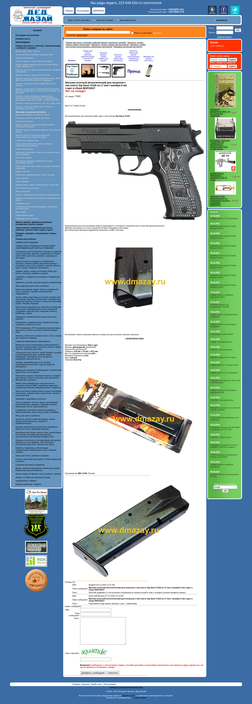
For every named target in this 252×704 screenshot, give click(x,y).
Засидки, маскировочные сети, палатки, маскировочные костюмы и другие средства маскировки (35, 364)
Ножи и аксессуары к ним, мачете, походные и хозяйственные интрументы (34, 145)
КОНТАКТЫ (98, 11)
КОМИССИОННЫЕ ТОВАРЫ (28, 484)
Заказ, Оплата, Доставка (79, 20)
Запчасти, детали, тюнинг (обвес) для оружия (34, 61)
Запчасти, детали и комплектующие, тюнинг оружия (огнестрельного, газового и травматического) (35, 421)
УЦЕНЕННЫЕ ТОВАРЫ (26, 481)
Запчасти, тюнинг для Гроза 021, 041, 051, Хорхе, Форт (38, 103)
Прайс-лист (97, 689)
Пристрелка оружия (23, 158)
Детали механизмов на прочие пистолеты (32, 115)
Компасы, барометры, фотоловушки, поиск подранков (37, 195)
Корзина (86, 689)
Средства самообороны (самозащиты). (33, 341)
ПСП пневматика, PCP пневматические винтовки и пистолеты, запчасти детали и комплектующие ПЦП (38, 330)
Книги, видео (21, 212)
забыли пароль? (224, 37)
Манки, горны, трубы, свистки (28, 51)
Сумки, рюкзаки (22, 178)
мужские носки (128, 701)
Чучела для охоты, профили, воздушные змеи (34, 55)
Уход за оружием (22, 181)
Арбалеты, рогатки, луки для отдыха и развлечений (38, 282)
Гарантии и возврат (104, 20)
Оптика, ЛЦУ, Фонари (24, 149)
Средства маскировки (24, 58)
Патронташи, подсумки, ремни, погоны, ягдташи (35, 175)
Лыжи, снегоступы (23, 191)
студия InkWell (139, 703)
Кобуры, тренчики (23, 171)
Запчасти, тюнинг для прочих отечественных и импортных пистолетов (106, 45)
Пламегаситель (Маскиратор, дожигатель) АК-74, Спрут (218, 176)
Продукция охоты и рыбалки (27, 219)
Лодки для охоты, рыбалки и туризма (32, 456)
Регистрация (83, 11)
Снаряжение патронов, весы (27, 140)
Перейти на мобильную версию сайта (126, 692)
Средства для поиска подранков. (30, 465)
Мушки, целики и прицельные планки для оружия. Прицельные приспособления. (38, 469)
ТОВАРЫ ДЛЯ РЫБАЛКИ (27, 242)
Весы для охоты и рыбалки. (28, 416)
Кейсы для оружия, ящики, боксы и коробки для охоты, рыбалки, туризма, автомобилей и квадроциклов (37, 291)
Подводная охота (23, 203)
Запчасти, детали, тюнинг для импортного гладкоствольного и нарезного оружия (33, 136)
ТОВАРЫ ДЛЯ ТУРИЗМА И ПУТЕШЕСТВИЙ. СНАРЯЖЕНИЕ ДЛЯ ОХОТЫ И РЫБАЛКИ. (35, 247)
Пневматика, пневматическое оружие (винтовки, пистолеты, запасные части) (37, 323)
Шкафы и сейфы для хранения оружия (33, 477)
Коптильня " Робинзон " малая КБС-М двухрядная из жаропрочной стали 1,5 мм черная (220, 144)
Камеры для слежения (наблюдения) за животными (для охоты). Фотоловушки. (39, 371)
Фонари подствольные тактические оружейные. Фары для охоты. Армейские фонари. (37, 428)
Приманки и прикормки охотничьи (31, 399)
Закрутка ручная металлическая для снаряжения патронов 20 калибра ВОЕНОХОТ (220, 200)
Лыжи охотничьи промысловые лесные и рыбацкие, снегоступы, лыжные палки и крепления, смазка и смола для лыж (39, 393)
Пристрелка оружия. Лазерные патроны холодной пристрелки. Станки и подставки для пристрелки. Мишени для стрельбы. (38, 378)
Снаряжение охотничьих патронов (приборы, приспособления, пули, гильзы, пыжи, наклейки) (37, 411)
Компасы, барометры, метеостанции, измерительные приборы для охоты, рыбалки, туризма (36, 450)
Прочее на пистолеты (24, 121)
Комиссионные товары (25, 215)
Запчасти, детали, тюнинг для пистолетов (33, 75)
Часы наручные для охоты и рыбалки (32, 286)
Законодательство (128, 20)
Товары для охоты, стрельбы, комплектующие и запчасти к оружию (96, 42)
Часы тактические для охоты (27, 188)
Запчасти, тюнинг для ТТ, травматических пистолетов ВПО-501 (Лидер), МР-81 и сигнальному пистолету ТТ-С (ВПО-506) (38, 91)
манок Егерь (82, 35)
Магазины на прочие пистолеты (128, 47)
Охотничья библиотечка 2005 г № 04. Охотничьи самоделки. (220, 112)
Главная (69, 11)
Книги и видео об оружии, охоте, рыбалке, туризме (38, 474)
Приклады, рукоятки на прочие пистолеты (33, 118)
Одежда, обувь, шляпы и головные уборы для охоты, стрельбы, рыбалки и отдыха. (36, 272)
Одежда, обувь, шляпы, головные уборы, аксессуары (37, 185)
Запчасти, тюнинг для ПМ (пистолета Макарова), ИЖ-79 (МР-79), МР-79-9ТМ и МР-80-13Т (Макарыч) (38, 79)
